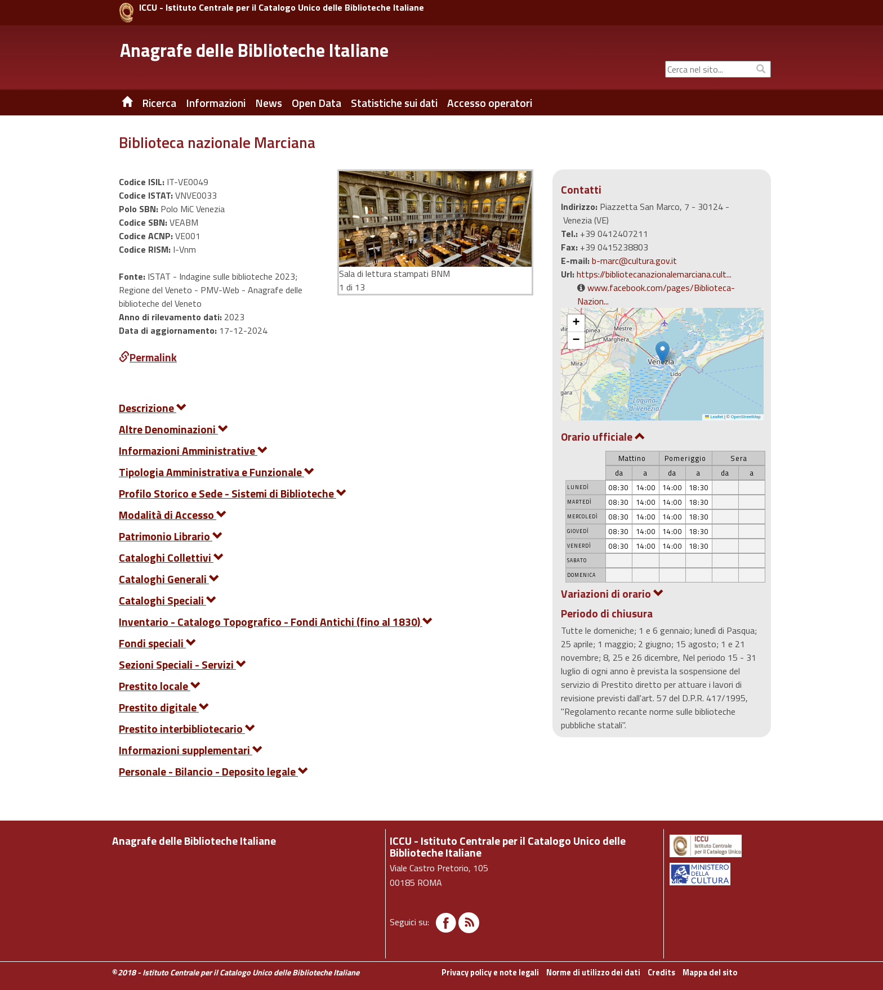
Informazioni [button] (216, 103)
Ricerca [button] (159, 103)
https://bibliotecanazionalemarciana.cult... (654, 274)
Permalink (148, 357)
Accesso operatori (489, 103)
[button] (662, 352)
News (268, 103)
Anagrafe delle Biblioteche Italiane (254, 50)
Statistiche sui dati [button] (394, 103)
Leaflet (714, 416)
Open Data (316, 103)
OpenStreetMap (746, 416)
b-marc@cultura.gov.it (634, 260)
